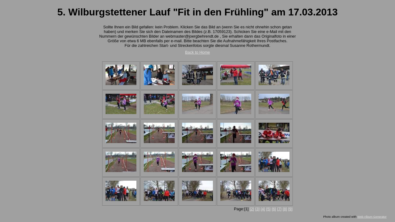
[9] (290, 209)
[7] (279, 209)
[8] (285, 209)
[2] (252, 209)
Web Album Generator (372, 216)
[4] (263, 209)
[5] (268, 209)
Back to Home (197, 52)
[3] (257, 209)
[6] (274, 209)
